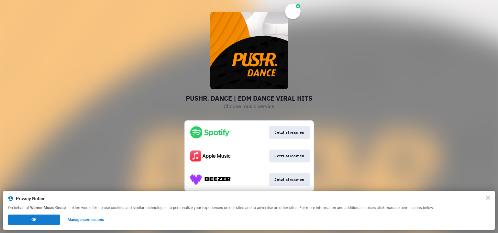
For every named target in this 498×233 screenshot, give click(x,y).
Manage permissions (86, 219)
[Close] (488, 198)
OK (34, 219)
